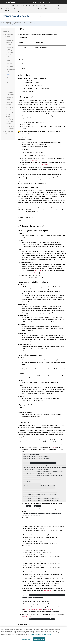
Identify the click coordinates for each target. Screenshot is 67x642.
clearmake (10, 66)
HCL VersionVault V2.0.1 (5, 8)
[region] (33, 634)
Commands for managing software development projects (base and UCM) (10, 118)
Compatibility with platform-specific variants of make (11, 96)
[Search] (62, 16)
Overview (28, 5)
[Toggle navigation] (62, 2)
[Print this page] (65, 23)
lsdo (8, 77)
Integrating (33, 8)
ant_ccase (9, 57)
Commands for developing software (10, 42)
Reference (13, 11)
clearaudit (9, 63)
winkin (8, 89)
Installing (35, 5)
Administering (52, 5)
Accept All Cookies (39, 639)
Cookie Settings (26, 639)
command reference (21, 22)
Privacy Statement (46, 634)
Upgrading (43, 5)
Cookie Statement (34, 634)
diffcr (35, 24)
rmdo (8, 86)
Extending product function (52, 8)
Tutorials (40, 8)
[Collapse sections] (61, 23)
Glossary (20, 11)
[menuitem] (17, 5)
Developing (61, 5)
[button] (2, 32)
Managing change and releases (19, 8)
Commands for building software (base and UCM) (16, 24)
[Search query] (51, 16)
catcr (8, 60)
